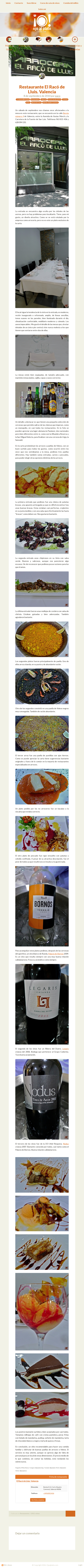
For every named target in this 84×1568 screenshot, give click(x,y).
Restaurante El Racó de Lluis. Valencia (42, 89)
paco (57, 95)
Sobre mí (42, 9)
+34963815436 (48, 1493)
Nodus (66, 1144)
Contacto (18, 3)
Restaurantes (24, 1513)
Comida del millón (70, 3)
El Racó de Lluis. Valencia (27, 1481)
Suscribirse (31, 3)
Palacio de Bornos (56, 953)
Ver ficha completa (38, 1500)
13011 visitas (35, 1513)
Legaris (65, 1048)
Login (80, 1565)
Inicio (8, 3)
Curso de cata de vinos (50, 3)
